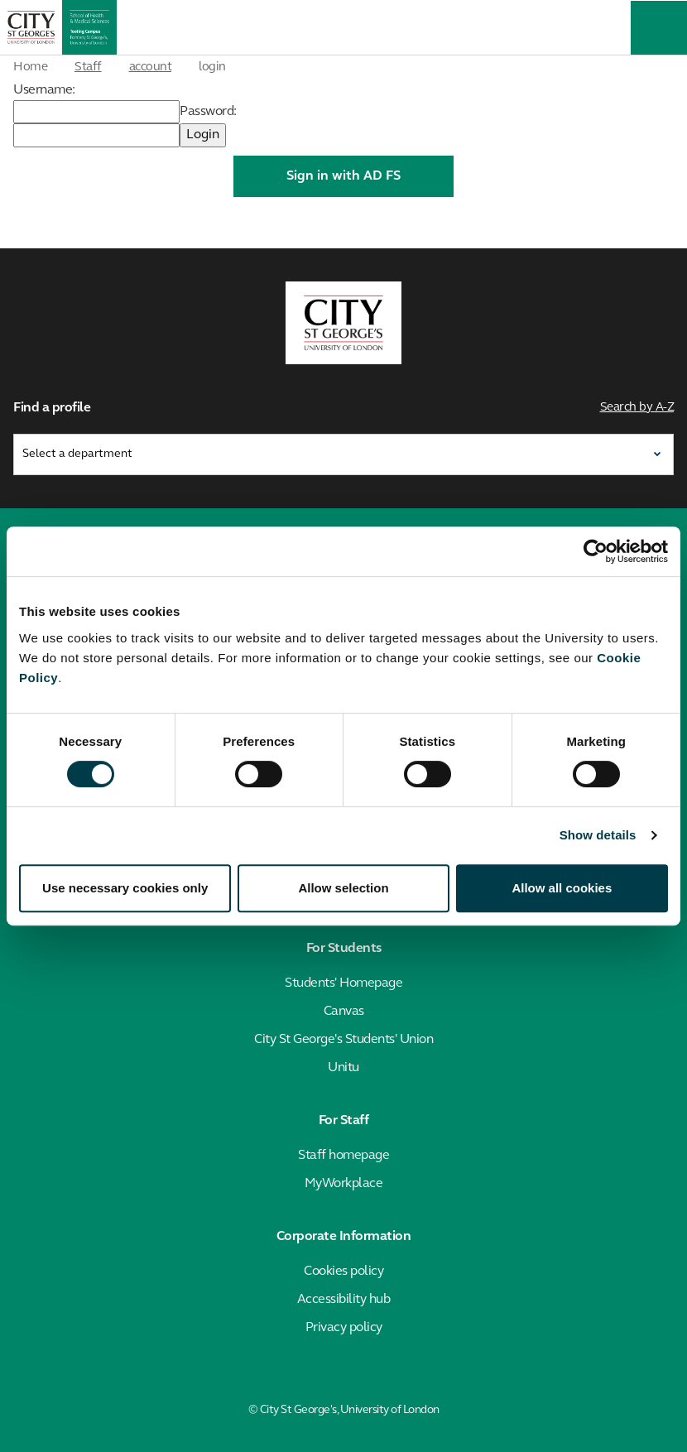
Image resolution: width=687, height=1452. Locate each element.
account (150, 67)
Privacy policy (343, 1327)
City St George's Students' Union (343, 1039)
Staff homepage (343, 1155)
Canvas (344, 1011)
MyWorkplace (344, 1183)
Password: (208, 111)
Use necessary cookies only (125, 888)
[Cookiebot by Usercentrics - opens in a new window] (595, 551)
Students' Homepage (343, 983)
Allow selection (343, 888)
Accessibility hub (344, 1299)
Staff (88, 67)
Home (30, 67)
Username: (44, 90)
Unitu (343, 1068)
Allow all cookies (562, 888)
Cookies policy (343, 1271)
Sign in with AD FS (343, 176)
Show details (598, 835)
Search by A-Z (637, 407)
